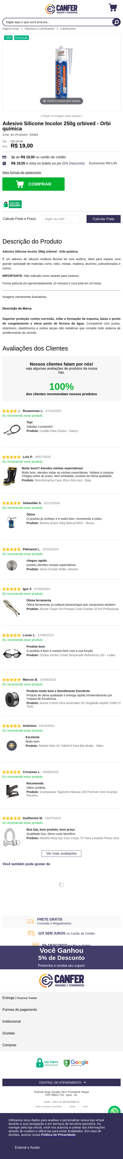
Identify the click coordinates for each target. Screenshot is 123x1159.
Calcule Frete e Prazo (19, 219)
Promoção (21, 37)
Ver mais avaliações (61, 853)
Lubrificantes (68, 28)
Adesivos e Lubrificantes (40, 28)
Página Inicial (11, 28)
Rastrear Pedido (27, 998)
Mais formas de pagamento (21, 172)
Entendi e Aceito (27, 1147)
